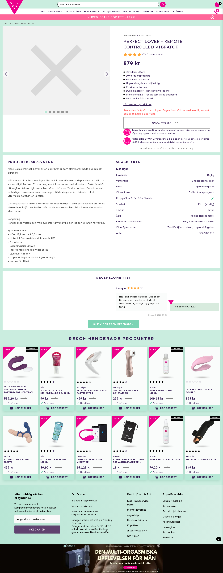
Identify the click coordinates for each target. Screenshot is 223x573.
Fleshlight (168, 537)
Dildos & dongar (172, 516)
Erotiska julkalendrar (174, 511)
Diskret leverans (136, 509)
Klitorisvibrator (171, 521)
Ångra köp (133, 515)
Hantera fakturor (137, 520)
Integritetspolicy (137, 530)
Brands (15, 23)
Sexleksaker (170, 506)
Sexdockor (169, 532)
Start (6, 23)
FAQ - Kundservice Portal (138, 503)
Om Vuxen (133, 535)
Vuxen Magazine (172, 501)
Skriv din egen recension (113, 324)
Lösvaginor (169, 527)
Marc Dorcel (145, 35)
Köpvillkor (133, 525)
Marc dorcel (27, 23)
